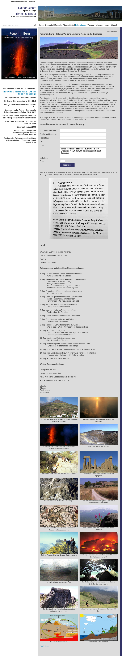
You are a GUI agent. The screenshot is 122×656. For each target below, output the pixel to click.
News (107, 25)
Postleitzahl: (45, 138)
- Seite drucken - (112, 31)
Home (41, 25)
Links (113, 25)
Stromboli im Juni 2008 (26, 127)
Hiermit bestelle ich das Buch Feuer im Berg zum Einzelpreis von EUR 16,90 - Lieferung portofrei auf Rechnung (83, 153)
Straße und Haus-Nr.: (48, 134)
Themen (91, 25)
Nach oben (44, 646)
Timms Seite (68, 25)
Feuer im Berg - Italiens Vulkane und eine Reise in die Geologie (19, 93)
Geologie (49, 25)
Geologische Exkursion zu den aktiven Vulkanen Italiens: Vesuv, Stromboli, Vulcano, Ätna (20, 140)
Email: (42, 145)
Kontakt (24, 1)
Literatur (99, 25)
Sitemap (32, 1)
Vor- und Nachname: (48, 131)
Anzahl (42, 161)
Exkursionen (80, 25)
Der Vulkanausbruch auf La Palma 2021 (19, 88)
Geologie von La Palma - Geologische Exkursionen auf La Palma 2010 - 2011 (20, 111)
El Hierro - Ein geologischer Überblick (20, 101)
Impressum (15, 1)
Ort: (41, 142)
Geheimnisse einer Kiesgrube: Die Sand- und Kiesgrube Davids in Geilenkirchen (19, 117)
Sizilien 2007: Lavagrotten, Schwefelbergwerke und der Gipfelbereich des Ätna (24, 133)
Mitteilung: (44, 158)
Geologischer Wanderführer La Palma (20, 97)
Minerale (58, 25)
